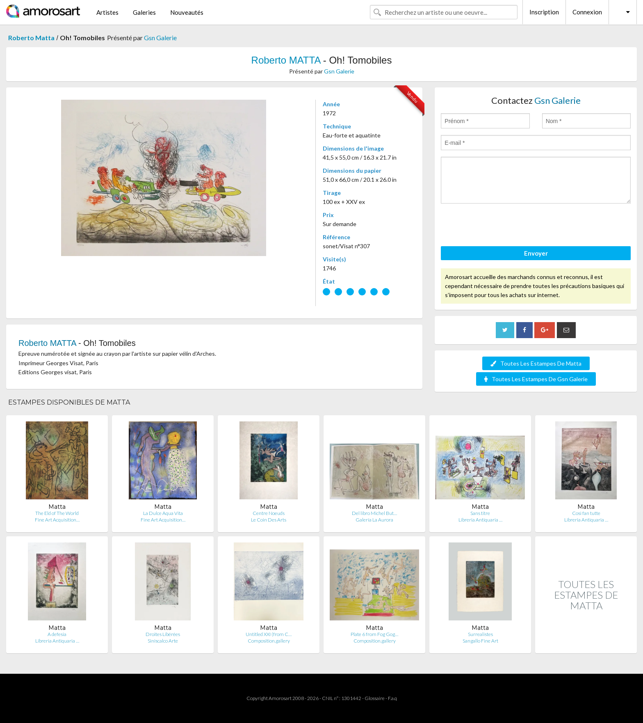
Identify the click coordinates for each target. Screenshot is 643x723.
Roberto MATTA (286, 60)
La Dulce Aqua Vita (163, 513)
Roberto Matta (31, 37)
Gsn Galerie (160, 37)
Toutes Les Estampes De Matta (535, 363)
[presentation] (503, 226)
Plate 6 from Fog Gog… (374, 634)
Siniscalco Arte (163, 641)
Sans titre (480, 513)
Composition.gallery (269, 641)
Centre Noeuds (269, 513)
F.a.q (392, 698)
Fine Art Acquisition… (57, 520)
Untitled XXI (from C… (269, 634)
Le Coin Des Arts (268, 520)
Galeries (144, 12)
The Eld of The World (57, 513)
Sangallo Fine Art (480, 641)
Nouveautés (186, 12)
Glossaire (375, 698)
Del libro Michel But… (374, 513)
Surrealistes (480, 634)
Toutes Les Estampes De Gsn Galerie (536, 378)
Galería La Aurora (374, 520)
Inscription (544, 12)
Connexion (587, 12)
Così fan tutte (586, 513)
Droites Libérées (163, 634)
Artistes (107, 12)
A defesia (57, 634)
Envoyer (536, 253)
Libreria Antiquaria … (480, 520)
